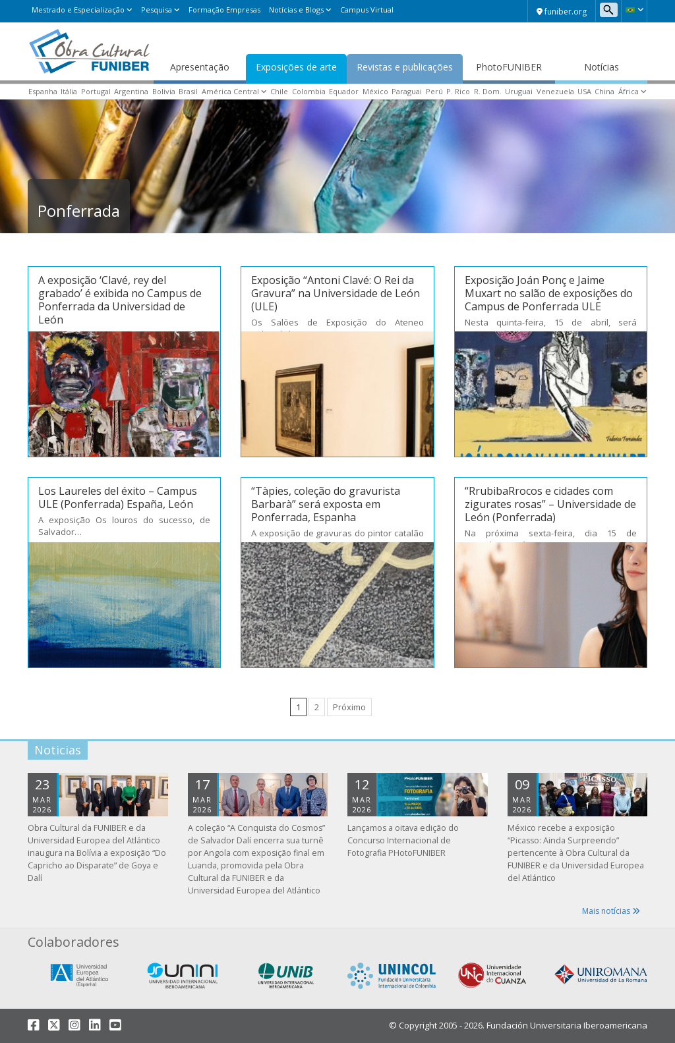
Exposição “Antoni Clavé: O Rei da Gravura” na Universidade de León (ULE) (335, 293)
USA (584, 91)
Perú (434, 91)
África (628, 91)
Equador (344, 91)
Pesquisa (156, 9)
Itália (69, 91)
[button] (634, 10)
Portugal (96, 91)
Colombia (309, 91)
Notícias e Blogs (296, 9)
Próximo (349, 707)
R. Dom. (488, 91)
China (604, 91)
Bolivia (163, 91)
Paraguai (407, 91)
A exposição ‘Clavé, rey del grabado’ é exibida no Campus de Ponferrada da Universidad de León (120, 300)
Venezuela (555, 91)
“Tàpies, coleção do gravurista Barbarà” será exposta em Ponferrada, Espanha (325, 504)
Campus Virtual (367, 9)
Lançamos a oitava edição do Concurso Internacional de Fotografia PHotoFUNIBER (403, 840)
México (375, 91)
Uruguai (519, 91)
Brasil (188, 91)
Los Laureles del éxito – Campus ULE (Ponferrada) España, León (117, 497)
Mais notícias (611, 910)
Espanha (42, 91)
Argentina (131, 91)
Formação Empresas (224, 9)
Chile (279, 91)
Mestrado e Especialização (78, 9)
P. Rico (458, 91)
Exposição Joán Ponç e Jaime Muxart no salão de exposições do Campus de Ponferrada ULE (549, 293)
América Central (230, 91)
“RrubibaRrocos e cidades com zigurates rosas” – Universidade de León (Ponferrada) (550, 504)
